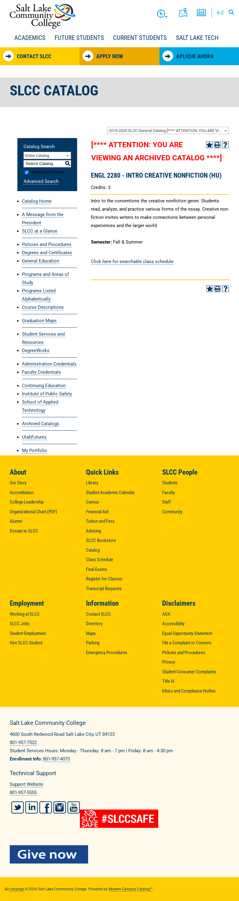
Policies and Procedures (46, 244)
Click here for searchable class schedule (132, 261)
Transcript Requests (104, 588)
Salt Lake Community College (42, 16)
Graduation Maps (39, 320)
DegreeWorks (35, 350)
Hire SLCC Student (26, 643)
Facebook (45, 807)
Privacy (168, 662)
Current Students (140, 37)
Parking (92, 643)
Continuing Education (44, 385)
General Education (40, 261)
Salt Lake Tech (197, 37)
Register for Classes (104, 579)
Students (170, 483)
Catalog (93, 550)
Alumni (16, 521)
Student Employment (28, 633)
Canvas (92, 502)
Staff (166, 502)
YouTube (73, 807)
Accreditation (22, 492)
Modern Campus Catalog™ (130, 889)
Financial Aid (97, 512)
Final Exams (96, 569)
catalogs (17, 889)
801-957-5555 (23, 792)
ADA (166, 614)
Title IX (168, 681)
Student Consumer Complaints (189, 672)
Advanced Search (41, 181)
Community (172, 512)
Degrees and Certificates (47, 252)
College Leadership (27, 502)
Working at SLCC (25, 614)
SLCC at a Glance (39, 231)
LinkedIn (31, 807)
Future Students (79, 37)
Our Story (18, 483)
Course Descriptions (43, 307)
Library (92, 483)
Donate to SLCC (24, 531)
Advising (93, 531)
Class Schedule (99, 559)
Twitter (17, 807)
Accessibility (173, 623)
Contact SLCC (27, 56)
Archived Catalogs (40, 423)
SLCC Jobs (20, 623)
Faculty (168, 492)
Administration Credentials (49, 364)
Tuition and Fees (100, 521)
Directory (94, 623)
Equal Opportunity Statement (187, 633)
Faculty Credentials (41, 372)
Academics (29, 37)
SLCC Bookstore (101, 540)
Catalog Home (37, 201)
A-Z (220, 12)
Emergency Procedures (106, 652)
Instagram (59, 807)
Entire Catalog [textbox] (37, 155)
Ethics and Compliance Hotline (189, 691)
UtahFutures (34, 437)
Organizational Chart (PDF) (33, 512)
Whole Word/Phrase (47, 172)
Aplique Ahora (188, 56)
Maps (91, 633)
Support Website (26, 784)
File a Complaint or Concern (186, 643)
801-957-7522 (23, 742)
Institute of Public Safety (47, 394)
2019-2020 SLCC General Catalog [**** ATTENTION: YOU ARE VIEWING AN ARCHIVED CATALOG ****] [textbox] (169, 130)
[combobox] (168, 130)
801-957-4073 (56, 759)
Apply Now (103, 56)
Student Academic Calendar (110, 492)
